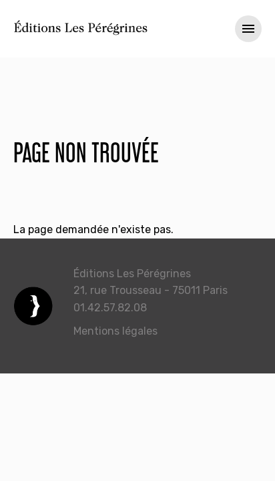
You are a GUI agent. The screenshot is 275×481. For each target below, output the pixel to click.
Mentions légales (115, 331)
